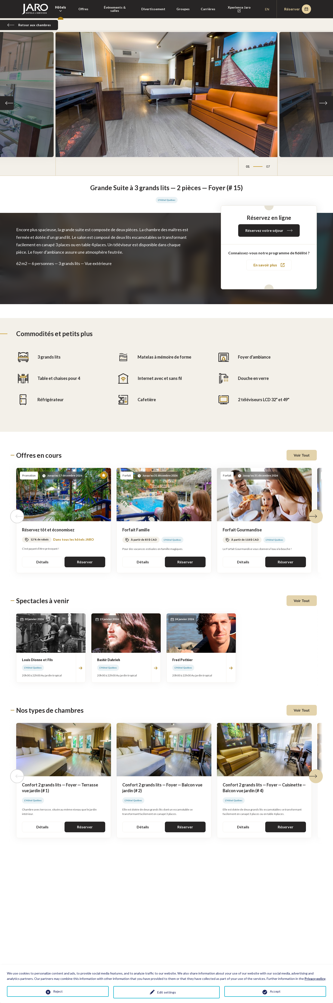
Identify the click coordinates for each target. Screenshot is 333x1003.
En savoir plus (268, 265)
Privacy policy (315, 979)
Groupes (183, 9)
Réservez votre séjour (269, 230)
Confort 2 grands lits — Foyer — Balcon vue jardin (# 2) (162, 787)
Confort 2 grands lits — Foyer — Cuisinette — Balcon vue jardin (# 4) (264, 787)
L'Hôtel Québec (166, 200)
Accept (275, 991)
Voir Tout (302, 455)
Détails (42, 562)
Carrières (208, 9)
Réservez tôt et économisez (48, 529)
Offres (83, 9)
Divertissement (153, 9)
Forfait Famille (136, 529)
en (267, 9)
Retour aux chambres (29, 25)
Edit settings (166, 992)
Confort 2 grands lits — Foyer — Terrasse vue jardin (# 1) (60, 787)
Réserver (297, 9)
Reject (58, 991)
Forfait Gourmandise (242, 529)
